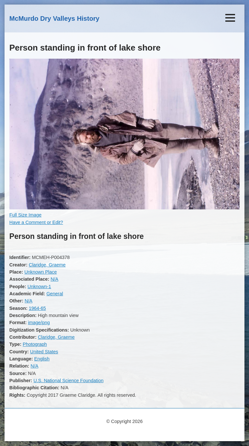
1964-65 (37, 308)
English (42, 358)
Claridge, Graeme (47, 264)
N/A (54, 279)
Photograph (35, 344)
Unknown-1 (39, 286)
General (54, 293)
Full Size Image (25, 214)
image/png (39, 322)
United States (44, 351)
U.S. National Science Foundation (68, 380)
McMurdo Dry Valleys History (54, 18)
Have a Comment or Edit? (36, 222)
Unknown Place (40, 272)
